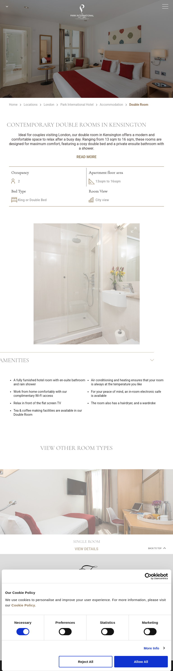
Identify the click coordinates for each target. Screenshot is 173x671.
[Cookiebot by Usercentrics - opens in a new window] (148, 576)
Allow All (141, 662)
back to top (156, 548)
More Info (151, 648)
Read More (86, 157)
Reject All (85, 662)
